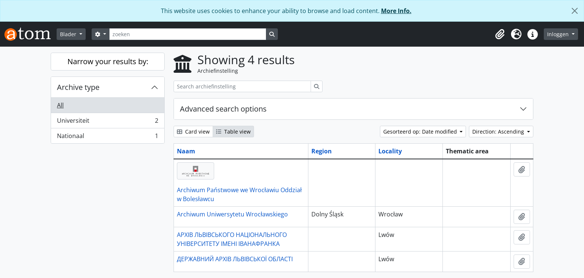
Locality (390, 151)
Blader (69, 34)
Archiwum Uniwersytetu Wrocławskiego (232, 214)
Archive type (78, 87)
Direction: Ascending (499, 131)
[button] (500, 34)
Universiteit (107, 122)
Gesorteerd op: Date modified (420, 131)
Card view (193, 131)
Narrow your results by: (107, 61)
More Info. (396, 11)
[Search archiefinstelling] (242, 86)
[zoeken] (187, 34)
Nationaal (107, 137)
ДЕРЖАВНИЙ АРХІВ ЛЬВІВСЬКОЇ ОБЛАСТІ (235, 259)
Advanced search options (223, 109)
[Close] (575, 10)
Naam (186, 151)
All (60, 105)
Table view (233, 131)
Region (321, 151)
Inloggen (558, 34)
